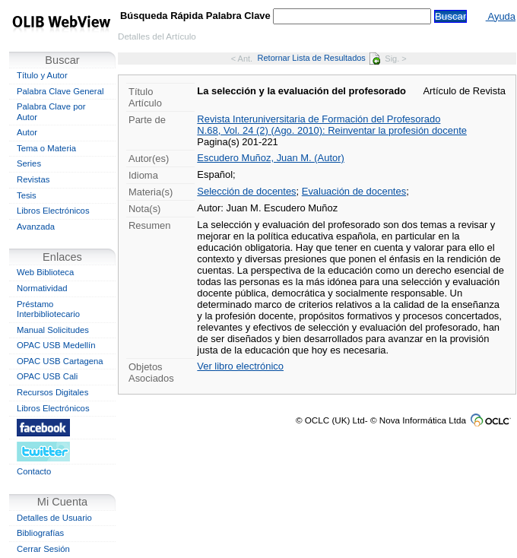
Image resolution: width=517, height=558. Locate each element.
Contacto (34, 471)
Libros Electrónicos (53, 210)
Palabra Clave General (60, 91)
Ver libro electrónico (240, 366)
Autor (27, 132)
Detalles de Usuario (54, 517)
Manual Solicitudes (53, 329)
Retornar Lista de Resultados (319, 57)
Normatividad (42, 288)
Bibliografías (40, 532)
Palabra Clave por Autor (51, 112)
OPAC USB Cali (47, 376)
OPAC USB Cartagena (60, 361)
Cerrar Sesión (43, 548)
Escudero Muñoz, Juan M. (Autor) (270, 157)
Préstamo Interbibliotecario (48, 309)
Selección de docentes (246, 191)
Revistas (33, 179)
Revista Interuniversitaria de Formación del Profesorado (318, 119)
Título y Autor (42, 75)
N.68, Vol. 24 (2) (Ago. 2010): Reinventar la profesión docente (332, 130)
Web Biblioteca (45, 272)
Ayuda (500, 16)
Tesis (26, 195)
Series (29, 163)
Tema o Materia (46, 148)
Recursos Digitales (52, 392)
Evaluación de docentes (354, 191)
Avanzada (36, 226)
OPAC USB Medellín (56, 345)
